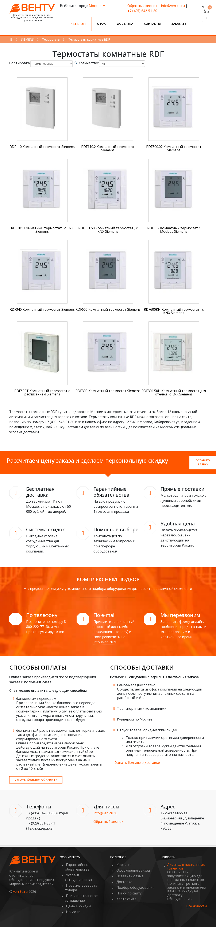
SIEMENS (27, 39)
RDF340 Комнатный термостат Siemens (42, 309)
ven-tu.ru (20, 891)
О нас (101, 24)
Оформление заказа (133, 870)
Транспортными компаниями (141, 708)
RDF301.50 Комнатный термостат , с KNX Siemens (108, 230)
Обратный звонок (142, 5)
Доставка (125, 24)
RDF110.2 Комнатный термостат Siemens (108, 148)
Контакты (152, 24)
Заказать (178, 24)
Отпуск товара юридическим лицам (147, 730)
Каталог (78, 24)
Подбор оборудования (135, 887)
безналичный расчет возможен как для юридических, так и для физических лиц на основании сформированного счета (60, 734)
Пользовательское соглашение (81, 898)
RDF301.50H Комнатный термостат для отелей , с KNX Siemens (174, 392)
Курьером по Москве (134, 719)
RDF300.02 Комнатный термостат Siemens (173, 148)
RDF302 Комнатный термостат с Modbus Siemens (173, 230)
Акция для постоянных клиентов (186, 866)
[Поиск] (205, 18)
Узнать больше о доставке (137, 762)
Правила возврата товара (81, 887)
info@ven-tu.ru (173, 5)
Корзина (123, 864)
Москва (95, 5)
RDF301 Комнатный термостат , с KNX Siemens (42, 230)
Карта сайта (126, 899)
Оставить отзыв (130, 876)
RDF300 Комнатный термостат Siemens (108, 390)
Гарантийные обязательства (77, 867)
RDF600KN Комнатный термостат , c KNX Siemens (174, 311)
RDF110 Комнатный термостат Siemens (42, 146)
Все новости (196, 906)
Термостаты (51, 39)
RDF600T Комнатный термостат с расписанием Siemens (42, 392)
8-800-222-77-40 (46, 624)
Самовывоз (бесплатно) (137, 685)
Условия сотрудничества (78, 877)
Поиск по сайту (129, 893)
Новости (73, 911)
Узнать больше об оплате (35, 780)
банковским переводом (36, 698)
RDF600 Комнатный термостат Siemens (108, 309)
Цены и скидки (78, 906)
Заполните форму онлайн (182, 621)
